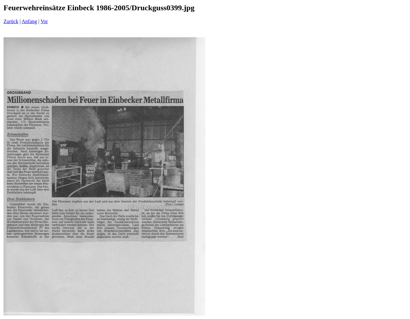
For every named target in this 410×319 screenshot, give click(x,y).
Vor (44, 21)
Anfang (29, 21)
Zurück (11, 21)
